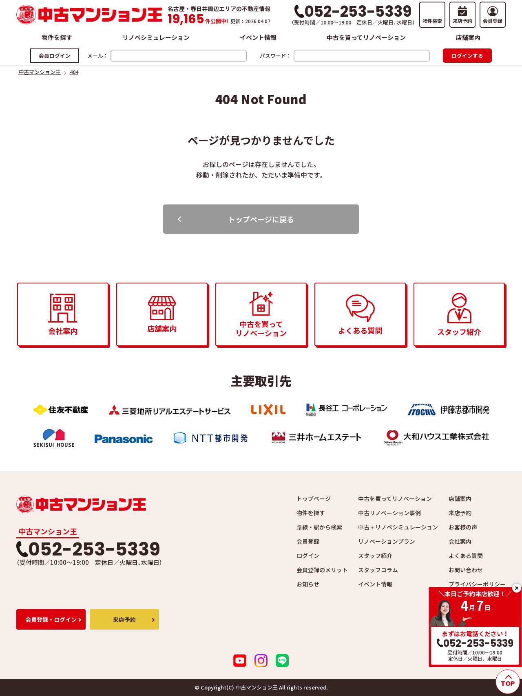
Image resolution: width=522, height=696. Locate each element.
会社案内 (460, 541)
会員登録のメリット (322, 570)
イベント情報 (258, 37)
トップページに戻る (261, 219)
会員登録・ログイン (51, 619)
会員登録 (307, 541)
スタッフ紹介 (375, 555)
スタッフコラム (378, 570)
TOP (508, 683)
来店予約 (460, 513)
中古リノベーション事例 (389, 513)
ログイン (307, 555)
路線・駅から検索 (319, 527)
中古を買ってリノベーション (366, 37)
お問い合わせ (466, 570)
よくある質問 (466, 555)
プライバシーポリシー (477, 584)
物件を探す (57, 37)
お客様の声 (463, 527)
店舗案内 (468, 37)
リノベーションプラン (386, 541)
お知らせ (307, 584)
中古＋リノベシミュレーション (398, 527)
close (516, 588)
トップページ (313, 498)
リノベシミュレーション (156, 37)
